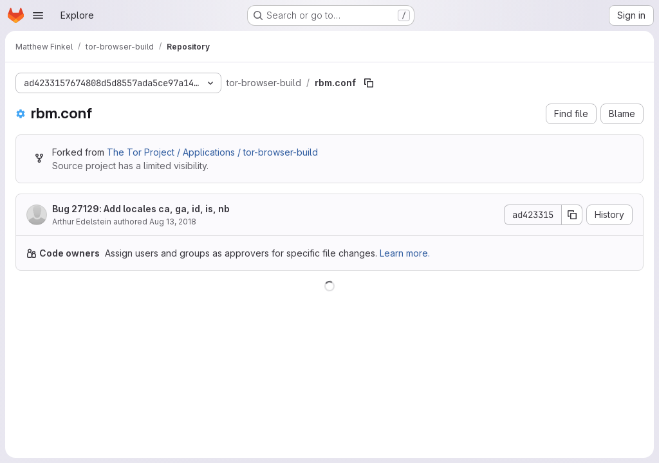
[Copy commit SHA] (572, 214)
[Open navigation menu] (38, 15)
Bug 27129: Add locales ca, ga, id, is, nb (141, 208)
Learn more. (405, 253)
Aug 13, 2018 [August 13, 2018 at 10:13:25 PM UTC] (172, 221)
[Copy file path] (368, 83)
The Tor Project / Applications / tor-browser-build (212, 152)
